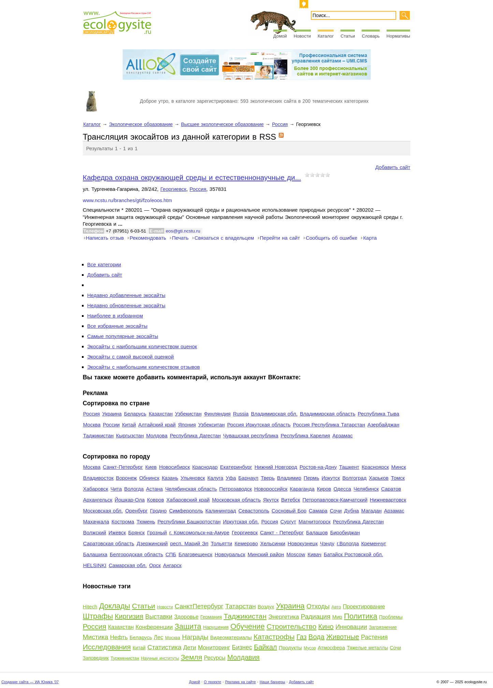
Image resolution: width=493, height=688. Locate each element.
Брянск (136, 532)
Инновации (351, 626)
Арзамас (342, 435)
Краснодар (204, 467)
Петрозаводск (235, 489)
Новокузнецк (303, 543)
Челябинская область (191, 489)
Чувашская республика (250, 435)
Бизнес (242, 647)
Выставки (159, 616)
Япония (187, 424)
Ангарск (172, 565)
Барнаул (248, 478)
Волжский (94, 532)
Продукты (290, 647)
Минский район (266, 554)
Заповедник (96, 658)
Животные (342, 637)
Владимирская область (328, 414)
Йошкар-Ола (130, 500)
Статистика (164, 647)
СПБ (170, 554)
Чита (116, 489)
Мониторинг (214, 647)
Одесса (342, 489)
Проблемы (391, 617)
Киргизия (129, 616)
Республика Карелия (305, 435)
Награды (195, 637)
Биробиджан (345, 532)
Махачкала (96, 521)
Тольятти (221, 543)
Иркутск (330, 478)
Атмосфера (331, 647)
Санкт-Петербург (123, 467)
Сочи (336, 511)
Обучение (247, 626)
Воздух (266, 606)
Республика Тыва (378, 414)
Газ (301, 637)
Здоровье (186, 617)
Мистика (95, 637)
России (111, 424)
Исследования (107, 647)
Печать (180, 238)
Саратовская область (108, 543)
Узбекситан (211, 424)
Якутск (271, 500)
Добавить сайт (392, 167)
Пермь (311, 478)
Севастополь (253, 511)
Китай (129, 424)
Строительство (291, 626)
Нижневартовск (388, 500)
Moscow (296, 554)
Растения (374, 637)
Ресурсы (215, 658)
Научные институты (160, 658)
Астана (154, 489)
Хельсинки (272, 543)
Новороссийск (271, 489)
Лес (158, 637)
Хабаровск (95, 489)
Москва (92, 424)
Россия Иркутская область (259, 424)
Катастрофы (273, 637)
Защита (188, 626)
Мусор (310, 648)
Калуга (215, 478)
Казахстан (161, 414)
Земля (191, 657)
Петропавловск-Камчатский (334, 500)
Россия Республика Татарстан (329, 424)
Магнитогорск (315, 521)
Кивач (314, 554)
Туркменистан (125, 658)
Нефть (119, 637)
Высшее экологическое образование (222, 124)
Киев (151, 467)
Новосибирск (174, 467)
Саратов (391, 489)
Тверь (268, 478)
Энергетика (283, 617)
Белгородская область (136, 554)
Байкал (265, 647)
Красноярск (375, 467)
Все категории (104, 264)
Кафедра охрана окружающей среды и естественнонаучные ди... (192, 177)
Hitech (90, 606)
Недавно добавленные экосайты (126, 295)
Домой (280, 36)
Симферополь (186, 511)
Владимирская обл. (274, 414)
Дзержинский (152, 543)
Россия (280, 124)
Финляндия (217, 414)
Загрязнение (383, 627)
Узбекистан (188, 414)
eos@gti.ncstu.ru (183, 231)
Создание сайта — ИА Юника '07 (30, 682)
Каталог (326, 36)
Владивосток (98, 478)
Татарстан (240, 606)
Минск (398, 467)
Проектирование (364, 606)
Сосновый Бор (289, 511)
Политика (360, 616)
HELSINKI (94, 565)
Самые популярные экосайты (122, 336)
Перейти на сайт (280, 238)
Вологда (134, 489)
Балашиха (95, 554)
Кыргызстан (130, 435)
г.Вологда (348, 543)
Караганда (302, 489)
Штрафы (98, 616)
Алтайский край (157, 424)
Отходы (318, 606)
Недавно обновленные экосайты (126, 305)
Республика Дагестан (195, 435)
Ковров (155, 500)
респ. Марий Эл (189, 543)
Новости (302, 36)
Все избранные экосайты (117, 326)
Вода (316, 637)
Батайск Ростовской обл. (353, 554)
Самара (318, 511)
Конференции (154, 627)
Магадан (371, 511)
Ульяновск (192, 478)
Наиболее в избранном (115, 316)
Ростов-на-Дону (318, 467)
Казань (170, 478)
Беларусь (135, 414)
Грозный (157, 532)
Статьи (347, 36)
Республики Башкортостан (189, 521)
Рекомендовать (148, 238)
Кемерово (246, 543)
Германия (211, 617)
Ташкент (349, 467)
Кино (326, 626)
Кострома (123, 521)
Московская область (236, 500)
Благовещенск (195, 554)
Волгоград (354, 478)
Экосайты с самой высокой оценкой (130, 357)
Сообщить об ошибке (331, 238)
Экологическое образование (141, 124)
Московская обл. (103, 511)
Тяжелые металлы (367, 647)
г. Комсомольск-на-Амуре (199, 532)
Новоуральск (230, 554)
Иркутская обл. (241, 521)
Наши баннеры (272, 682)
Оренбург (136, 511)
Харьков (378, 478)
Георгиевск (173, 189)
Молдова (156, 435)
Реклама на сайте (240, 682)
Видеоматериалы (231, 637)
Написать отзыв (105, 238)
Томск (398, 478)
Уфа (231, 478)
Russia (241, 414)
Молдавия (243, 657)
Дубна (351, 511)
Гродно (158, 511)
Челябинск (366, 489)
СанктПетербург (199, 606)
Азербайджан (383, 424)
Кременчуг (373, 543)
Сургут (288, 521)
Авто (336, 606)
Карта (370, 238)
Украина (112, 414)
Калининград (220, 511)
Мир (337, 617)
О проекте (212, 682)
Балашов (317, 532)
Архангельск (97, 500)
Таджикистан (98, 435)
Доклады (114, 606)
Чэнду (327, 543)
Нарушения (216, 627)
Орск (155, 565)
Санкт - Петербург (282, 532)
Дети (189, 647)
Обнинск (149, 478)
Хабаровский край (188, 500)
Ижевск (117, 532)
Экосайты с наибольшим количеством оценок (142, 346)
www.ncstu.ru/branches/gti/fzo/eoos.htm (127, 200)
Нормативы (398, 36)
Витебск (290, 500)
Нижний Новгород (276, 467)
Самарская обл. (128, 565)
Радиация (316, 616)
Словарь (370, 36)
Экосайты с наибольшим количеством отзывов (143, 367)
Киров (324, 489)
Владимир (289, 478)
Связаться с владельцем (224, 238)
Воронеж (126, 478)
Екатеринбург (236, 467)
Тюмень (145, 521)
